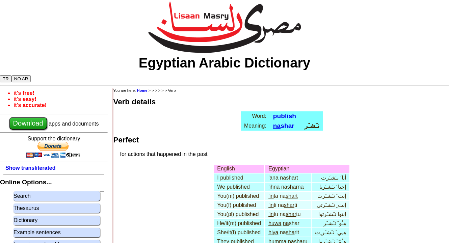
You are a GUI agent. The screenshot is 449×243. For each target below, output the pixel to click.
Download (28, 123)
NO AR (21, 78)
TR (6, 78)
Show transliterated (30, 168)
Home (142, 90)
